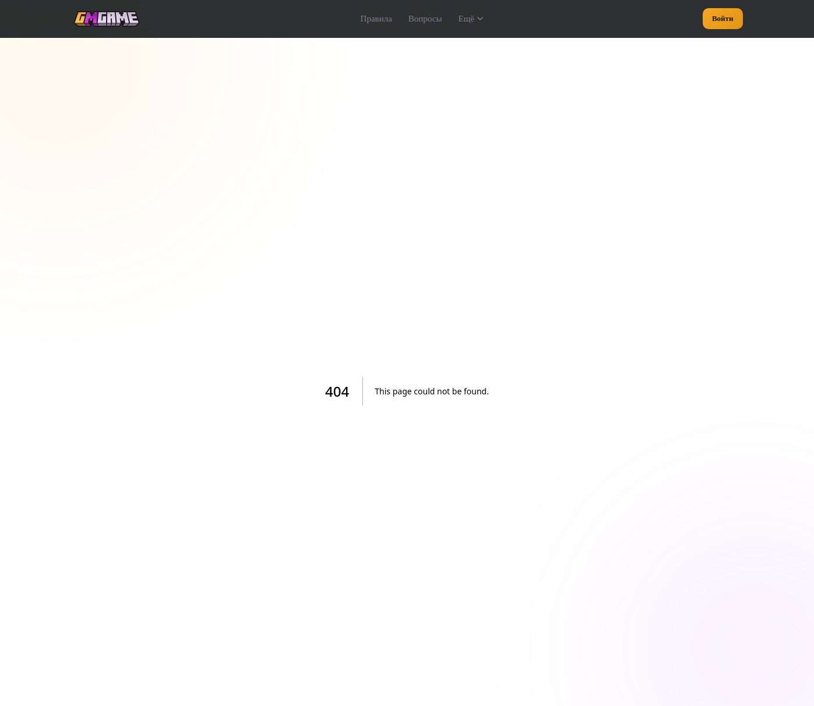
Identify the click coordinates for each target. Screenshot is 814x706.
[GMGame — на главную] (107, 19)
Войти (723, 18)
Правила (376, 18)
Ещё (470, 18)
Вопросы (425, 18)
